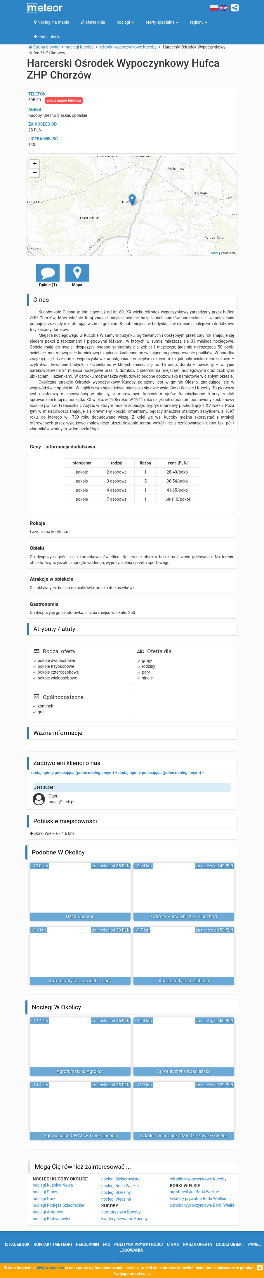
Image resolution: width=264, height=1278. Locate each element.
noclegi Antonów (48, 1212)
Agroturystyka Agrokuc (80, 1071)
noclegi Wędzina (116, 1199)
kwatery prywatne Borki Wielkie (198, 1198)
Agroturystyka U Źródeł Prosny (80, 981)
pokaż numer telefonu (64, 100)
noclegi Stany (45, 1191)
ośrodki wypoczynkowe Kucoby (198, 1179)
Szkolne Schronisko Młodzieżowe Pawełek (184, 1135)
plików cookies (50, 1267)
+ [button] (35, 164)
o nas (173, 1244)
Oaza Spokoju (80, 916)
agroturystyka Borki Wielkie (194, 1191)
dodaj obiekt (230, 1244)
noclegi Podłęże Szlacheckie (58, 1205)
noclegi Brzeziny (116, 1192)
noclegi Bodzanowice (52, 1218)
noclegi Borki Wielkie (120, 1185)
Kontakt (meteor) (53, 1244)
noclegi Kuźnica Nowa (53, 1185)
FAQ (106, 1244)
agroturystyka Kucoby (121, 1212)
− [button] (35, 173)
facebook (17, 1244)
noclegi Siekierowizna (120, 1179)
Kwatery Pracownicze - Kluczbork (184, 916)
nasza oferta (197, 1244)
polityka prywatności (138, 1244)
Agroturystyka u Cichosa (184, 981)
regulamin (87, 1244)
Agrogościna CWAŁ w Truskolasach (80, 1135)
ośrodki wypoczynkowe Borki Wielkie (203, 1205)
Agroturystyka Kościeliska (184, 1071)
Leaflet (213, 253)
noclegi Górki (44, 1198)
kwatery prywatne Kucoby (124, 1218)
